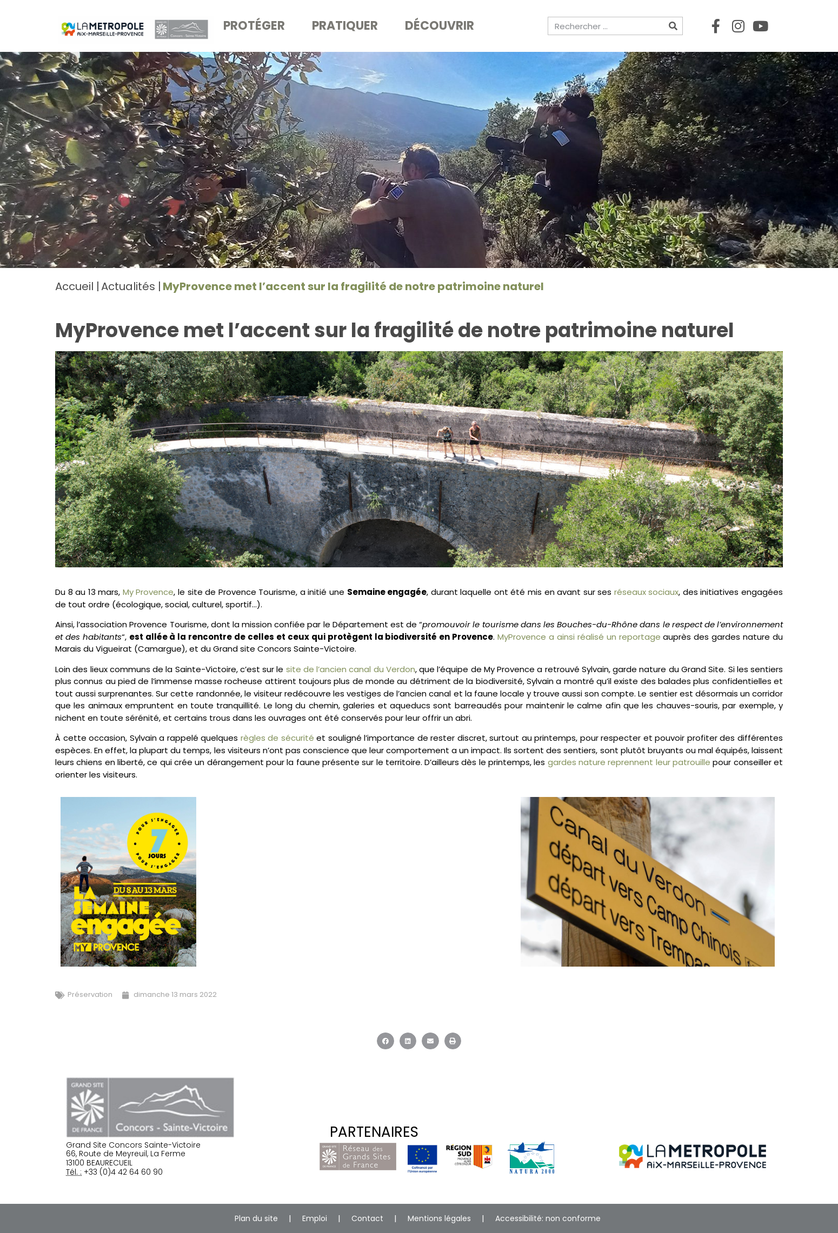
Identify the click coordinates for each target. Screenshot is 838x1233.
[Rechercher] (673, 26)
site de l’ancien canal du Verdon (350, 669)
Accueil (74, 286)
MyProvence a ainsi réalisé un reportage (580, 636)
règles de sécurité (276, 737)
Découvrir (442, 25)
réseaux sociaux (646, 592)
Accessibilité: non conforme (548, 1218)
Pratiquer (347, 25)
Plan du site (256, 1218)
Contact (367, 1218)
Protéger (256, 25)
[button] (385, 1041)
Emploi (314, 1218)
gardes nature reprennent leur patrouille (629, 762)
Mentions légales (439, 1218)
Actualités (128, 286)
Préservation (90, 994)
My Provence (148, 592)
